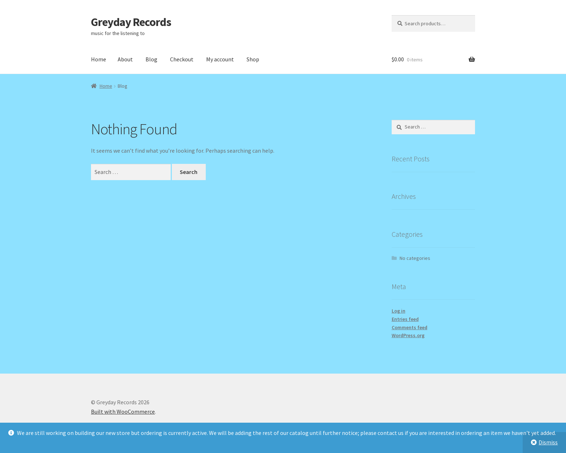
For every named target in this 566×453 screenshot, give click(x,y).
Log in (398, 311)
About (125, 59)
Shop (253, 59)
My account (220, 59)
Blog (151, 59)
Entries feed (405, 319)
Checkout (181, 59)
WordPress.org (408, 335)
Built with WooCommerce (123, 411)
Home (98, 59)
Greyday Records (131, 22)
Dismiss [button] (548, 442)
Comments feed (409, 327)
